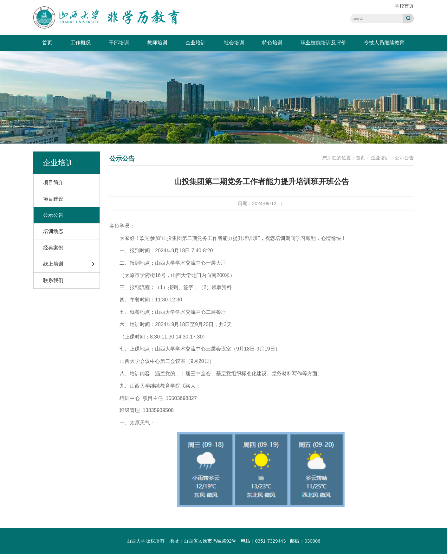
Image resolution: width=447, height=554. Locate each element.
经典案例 (53, 247)
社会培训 (234, 42)
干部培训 (119, 42)
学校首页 (404, 6)
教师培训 (157, 42)
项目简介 (53, 182)
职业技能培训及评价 (323, 42)
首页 (47, 42)
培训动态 (53, 231)
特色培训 (272, 42)
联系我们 (53, 280)
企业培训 (195, 42)
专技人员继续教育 (384, 42)
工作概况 (80, 42)
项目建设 (53, 199)
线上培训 (53, 264)
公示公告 (53, 215)
